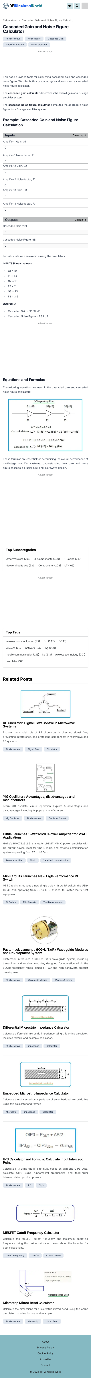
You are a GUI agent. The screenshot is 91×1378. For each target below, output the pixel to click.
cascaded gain (56, 38)
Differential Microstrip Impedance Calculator (36, 1027)
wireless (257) (14, 647)
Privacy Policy (45, 1347)
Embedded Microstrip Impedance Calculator (36, 1093)
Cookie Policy (45, 1353)
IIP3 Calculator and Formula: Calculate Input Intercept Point (43, 1160)
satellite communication (55, 860)
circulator (52, 749)
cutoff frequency (15, 1255)
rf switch (11, 902)
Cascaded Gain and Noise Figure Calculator (48, 20)
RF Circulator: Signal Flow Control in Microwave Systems (39, 724)
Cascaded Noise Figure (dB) (20, 239)
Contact (45, 1365)
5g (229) (50, 647)
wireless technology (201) (70, 654)
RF (22, 6)
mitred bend (52, 1321)
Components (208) (49, 565)
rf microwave (13, 38)
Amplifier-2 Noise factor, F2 (19, 179)
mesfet (35, 1255)
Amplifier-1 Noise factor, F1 (19, 155)
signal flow (33, 749)
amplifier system (15, 44)
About (45, 1341)
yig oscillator (12, 818)
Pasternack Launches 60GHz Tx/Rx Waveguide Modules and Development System (45, 951)
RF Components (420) (46, 558)
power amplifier (14, 860)
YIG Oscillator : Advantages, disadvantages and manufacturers (38, 798)
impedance (33, 1046)
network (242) (33, 647)
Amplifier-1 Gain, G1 (14, 141)
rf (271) (62, 641)
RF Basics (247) (72, 558)
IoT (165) (69, 565)
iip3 (29, 1185)
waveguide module (37, 980)
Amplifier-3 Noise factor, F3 (19, 203)
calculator (51, 1046)
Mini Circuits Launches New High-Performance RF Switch (41, 877)
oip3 (41, 1185)
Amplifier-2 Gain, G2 (15, 165)
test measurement (53, 902)
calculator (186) (15, 661)
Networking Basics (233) (20, 565)
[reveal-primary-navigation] (85, 6)
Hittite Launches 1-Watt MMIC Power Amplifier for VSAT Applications (45, 835)
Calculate (80, 219)
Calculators (10, 20)
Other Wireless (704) (18, 558)
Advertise (45, 1359)
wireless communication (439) (23, 641)
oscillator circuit (57, 818)
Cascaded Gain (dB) (15, 225)
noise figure (34, 38)
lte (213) (47, 654)
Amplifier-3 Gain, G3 (15, 190)
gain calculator (39, 44)
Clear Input (79, 135)
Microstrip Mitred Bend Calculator (28, 1303)
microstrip (11, 1111)
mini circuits (29, 902)
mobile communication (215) (22, 654)
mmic (33, 860)
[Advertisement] (45, 62)
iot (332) (49, 641)
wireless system (63, 980)
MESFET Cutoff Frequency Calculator (31, 1233)
